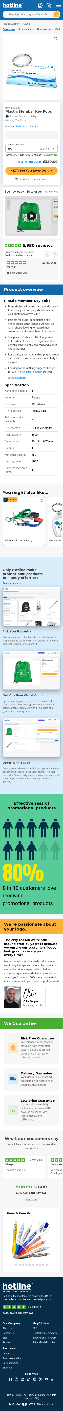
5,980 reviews (38, 245)
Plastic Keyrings (11, 23)
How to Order (44, 29)
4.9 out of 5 (40, 1186)
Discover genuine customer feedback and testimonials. (19, 254)
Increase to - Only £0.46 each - (32, 155)
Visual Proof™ (41, 179)
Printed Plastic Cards (29, 372)
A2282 (26, 23)
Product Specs (26, 29)
